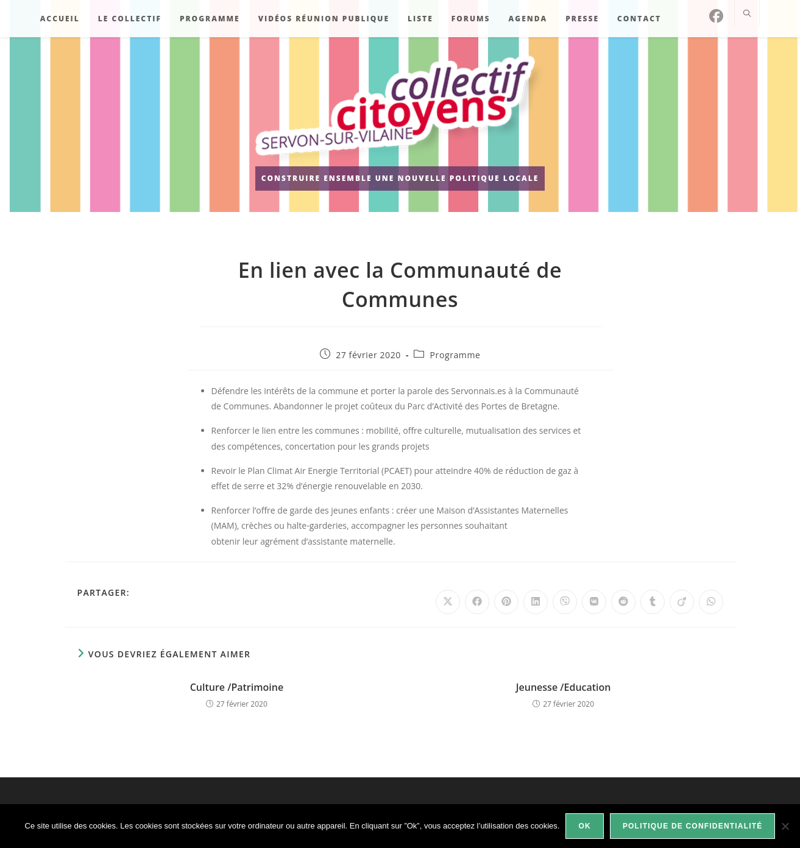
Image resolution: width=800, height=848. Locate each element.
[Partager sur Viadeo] (682, 602)
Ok (584, 826)
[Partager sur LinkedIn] (535, 602)
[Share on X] (448, 602)
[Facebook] (716, 16)
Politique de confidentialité (693, 826)
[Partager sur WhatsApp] (711, 602)
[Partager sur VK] (594, 602)
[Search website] (747, 14)
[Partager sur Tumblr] (652, 602)
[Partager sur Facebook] (477, 602)
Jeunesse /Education (563, 687)
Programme (455, 355)
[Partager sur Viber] (565, 602)
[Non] (785, 826)
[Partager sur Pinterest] (506, 602)
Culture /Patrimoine (236, 687)
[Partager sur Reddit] (623, 602)
